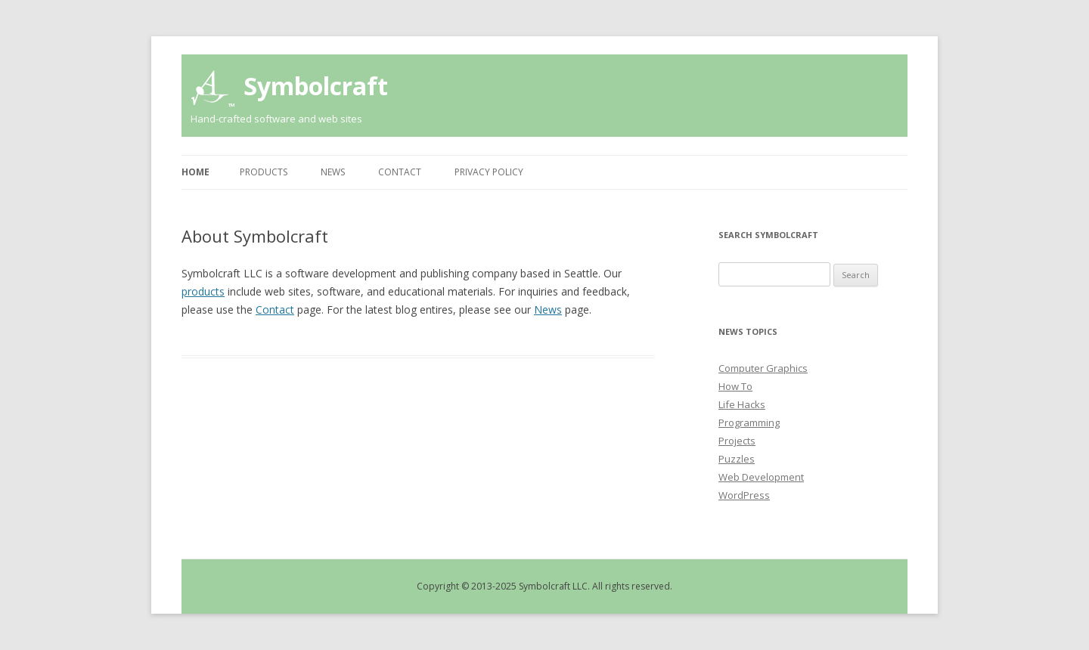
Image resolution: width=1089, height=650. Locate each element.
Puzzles (736, 459)
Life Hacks (741, 404)
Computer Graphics (763, 368)
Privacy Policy (489, 172)
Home (195, 172)
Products (263, 172)
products (203, 291)
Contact (399, 172)
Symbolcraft (316, 86)
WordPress (744, 495)
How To (735, 386)
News (333, 172)
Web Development (761, 477)
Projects (736, 440)
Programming (749, 422)
